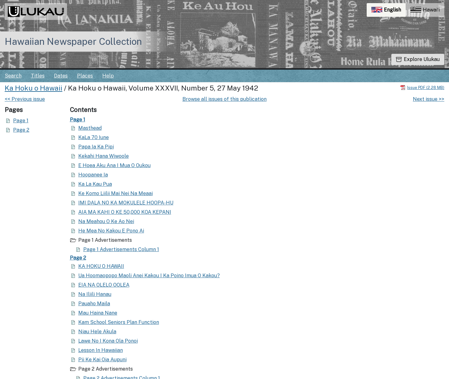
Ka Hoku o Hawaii (33, 88)
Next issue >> (428, 99)
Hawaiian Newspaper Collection (73, 41)
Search (13, 76)
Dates (61, 76)
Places (85, 76)
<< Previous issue (25, 99)
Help (108, 76)
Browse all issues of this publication (224, 99)
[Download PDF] (422, 87)
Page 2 (21, 130)
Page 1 (20, 121)
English (388, 11)
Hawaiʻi (425, 10)
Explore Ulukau (418, 59)
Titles (38, 76)
